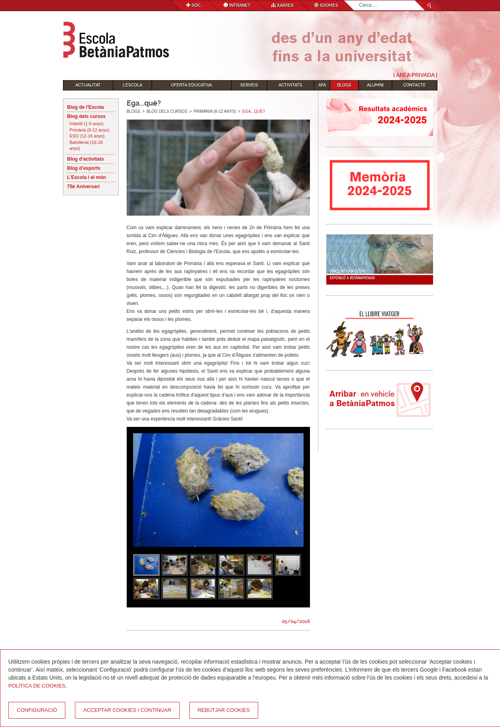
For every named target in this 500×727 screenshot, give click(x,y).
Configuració (37, 710)
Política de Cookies (36, 686)
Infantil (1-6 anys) (87, 123)
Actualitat (88, 85)
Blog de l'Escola (85, 107)
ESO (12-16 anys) (87, 136)
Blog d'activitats (85, 159)
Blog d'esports (84, 168)
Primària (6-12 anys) (90, 130)
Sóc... (194, 5)
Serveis (249, 85)
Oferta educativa (191, 85)
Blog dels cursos (86, 116)
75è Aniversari (83, 186)
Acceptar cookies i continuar (127, 710)
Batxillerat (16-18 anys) (86, 145)
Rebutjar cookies (224, 710)
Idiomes (326, 5)
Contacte (414, 85)
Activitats (290, 85)
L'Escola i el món (86, 177)
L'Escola (132, 85)
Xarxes (282, 5)
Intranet (237, 5)
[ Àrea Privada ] (415, 75)
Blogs (344, 85)
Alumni (375, 85)
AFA (322, 85)
